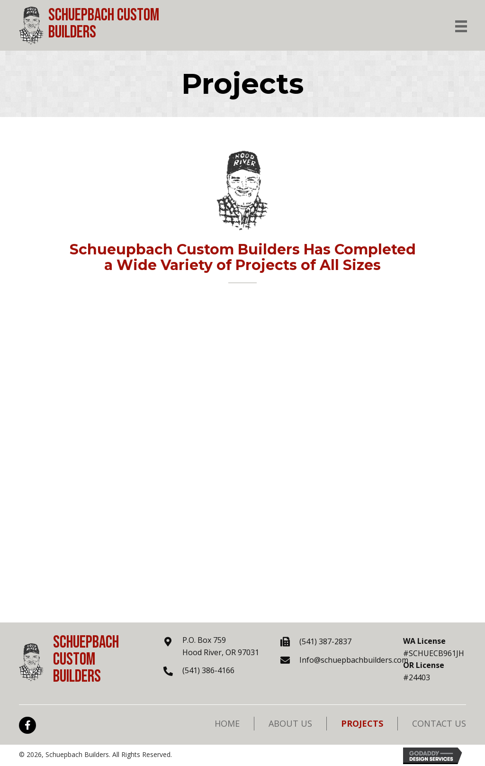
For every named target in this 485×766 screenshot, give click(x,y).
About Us (290, 723)
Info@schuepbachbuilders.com (353, 660)
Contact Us (439, 723)
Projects (362, 723)
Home (227, 723)
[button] (27, 725)
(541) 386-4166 (208, 670)
